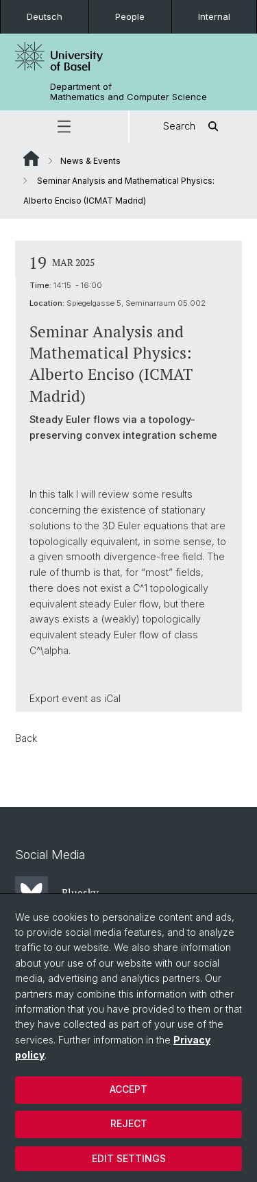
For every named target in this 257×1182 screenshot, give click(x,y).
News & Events (90, 161)
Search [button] (193, 126)
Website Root (31, 158)
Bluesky (57, 892)
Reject (128, 1123)
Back (26, 738)
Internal (214, 16)
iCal (112, 697)
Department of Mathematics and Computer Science (128, 92)
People (130, 16)
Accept (128, 1089)
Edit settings (129, 1158)
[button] (64, 126)
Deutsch (44, 16)
